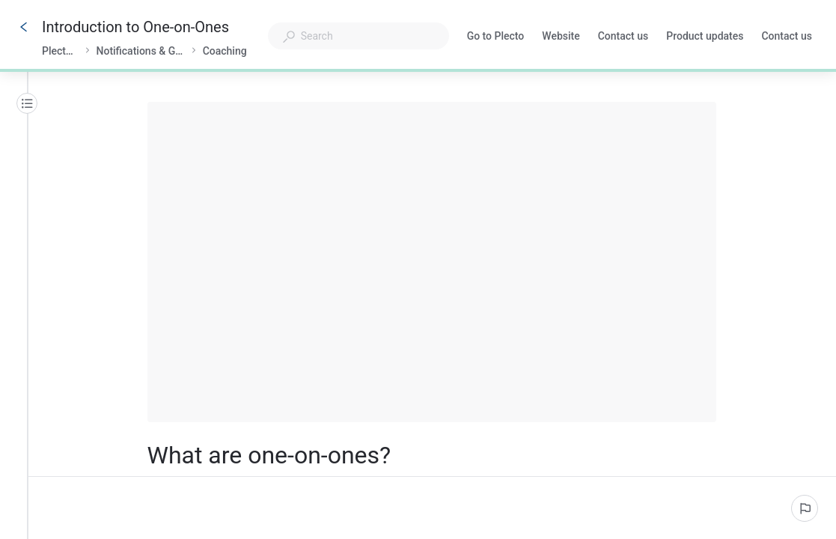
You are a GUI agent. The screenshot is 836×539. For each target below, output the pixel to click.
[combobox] (358, 35)
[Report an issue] (804, 508)
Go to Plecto (496, 37)
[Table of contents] (26, 103)
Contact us (623, 37)
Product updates (704, 37)
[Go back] (24, 27)
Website (560, 37)
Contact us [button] (786, 37)
